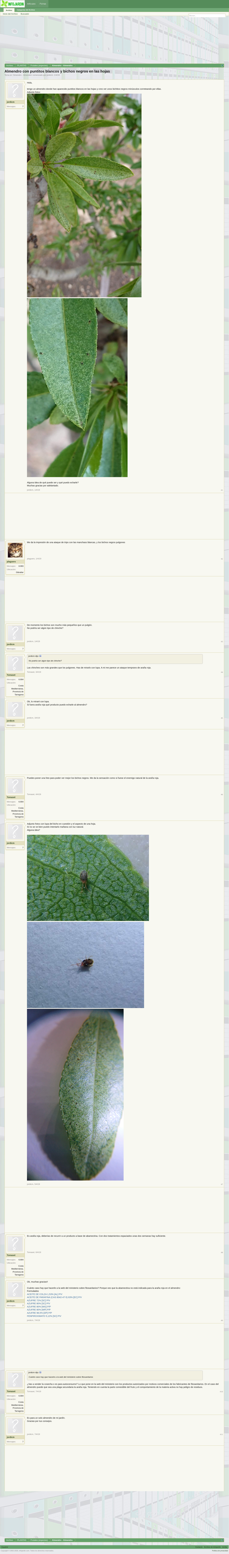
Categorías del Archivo (26, 10)
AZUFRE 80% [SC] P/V (38, 1303)
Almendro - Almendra (22, 75)
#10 (221, 1391)
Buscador (25, 14)
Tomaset (11, 675)
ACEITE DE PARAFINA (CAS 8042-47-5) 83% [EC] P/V (54, 1297)
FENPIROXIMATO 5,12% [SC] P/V (44, 1316)
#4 (222, 672)
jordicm (50, 75)
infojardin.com (24, 1551)
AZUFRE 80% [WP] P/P (39, 1309)
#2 (222, 559)
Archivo (9, 10)
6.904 (21, 679)
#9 (222, 1320)
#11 (221, 1434)
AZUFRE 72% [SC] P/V (38, 1300)
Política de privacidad (220, 1551)
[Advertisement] (96, 41)
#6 (222, 794)
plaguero (11, 561)
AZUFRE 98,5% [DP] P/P (39, 1313)
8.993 (21, 566)
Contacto (199, 1547)
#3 (222, 641)
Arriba (224, 1547)
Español (5, 1547)
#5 (222, 718)
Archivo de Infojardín (212, 1547)
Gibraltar (20, 572)
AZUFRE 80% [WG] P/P (39, 1306)
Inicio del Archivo (10, 14)
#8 (222, 1252)
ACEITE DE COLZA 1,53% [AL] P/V (44, 1294)
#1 (222, 490)
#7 (222, 1184)
